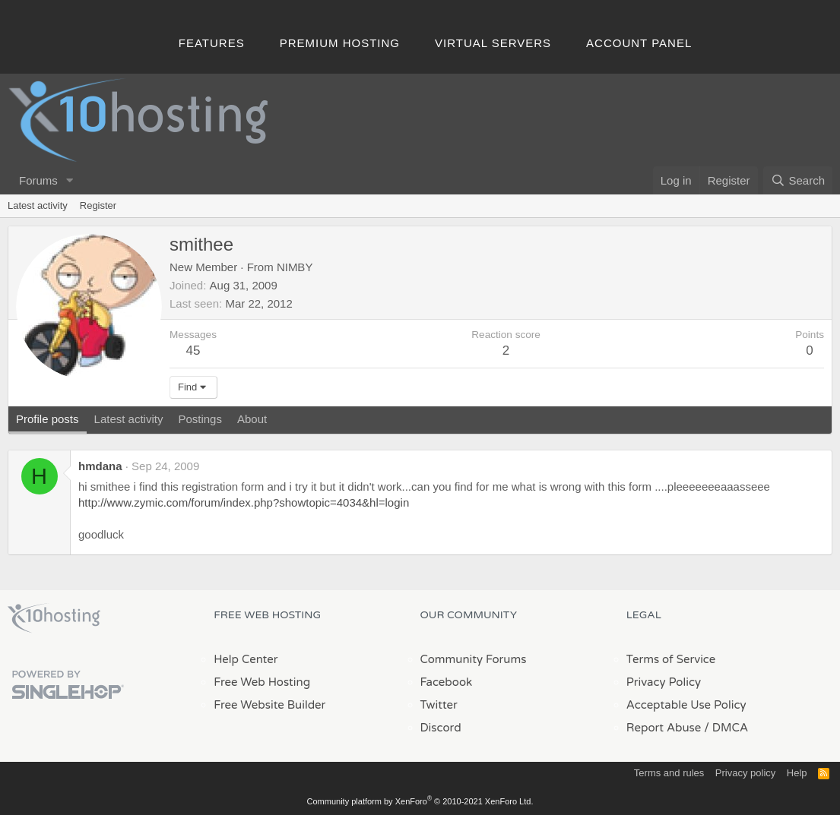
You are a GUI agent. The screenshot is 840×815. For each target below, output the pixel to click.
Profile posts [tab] (47, 418)
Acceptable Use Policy (686, 705)
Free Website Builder (269, 705)
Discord (440, 727)
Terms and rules (669, 773)
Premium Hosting (340, 42)
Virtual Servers (493, 42)
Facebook (446, 682)
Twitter (439, 705)
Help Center (245, 659)
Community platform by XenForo (420, 801)
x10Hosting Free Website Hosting (54, 618)
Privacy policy (745, 773)
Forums (38, 180)
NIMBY (295, 267)
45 (193, 350)
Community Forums (473, 659)
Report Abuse (664, 727)
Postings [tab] (200, 418)
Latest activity (38, 205)
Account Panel (639, 42)
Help (797, 773)
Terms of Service (671, 659)
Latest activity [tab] (128, 418)
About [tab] (252, 418)
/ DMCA (726, 727)
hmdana (100, 466)
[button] (70, 180)
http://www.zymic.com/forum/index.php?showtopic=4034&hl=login (243, 502)
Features (212, 42)
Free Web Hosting (262, 682)
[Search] (797, 180)
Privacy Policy (663, 682)
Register (98, 205)
